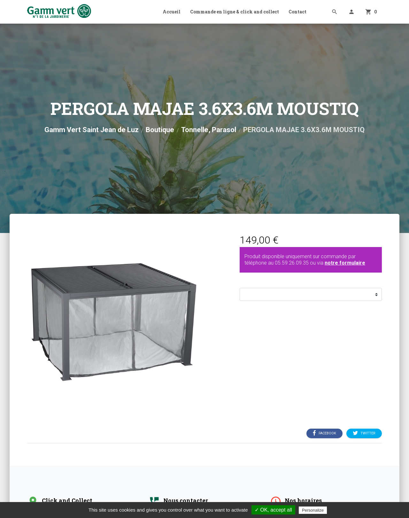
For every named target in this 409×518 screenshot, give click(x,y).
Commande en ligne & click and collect (234, 12)
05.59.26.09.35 (292, 263)
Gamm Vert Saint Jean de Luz (91, 130)
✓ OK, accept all (273, 510)
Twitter (364, 433)
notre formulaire (345, 263)
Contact (297, 12)
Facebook (324, 433)
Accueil (172, 12)
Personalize (313, 510)
